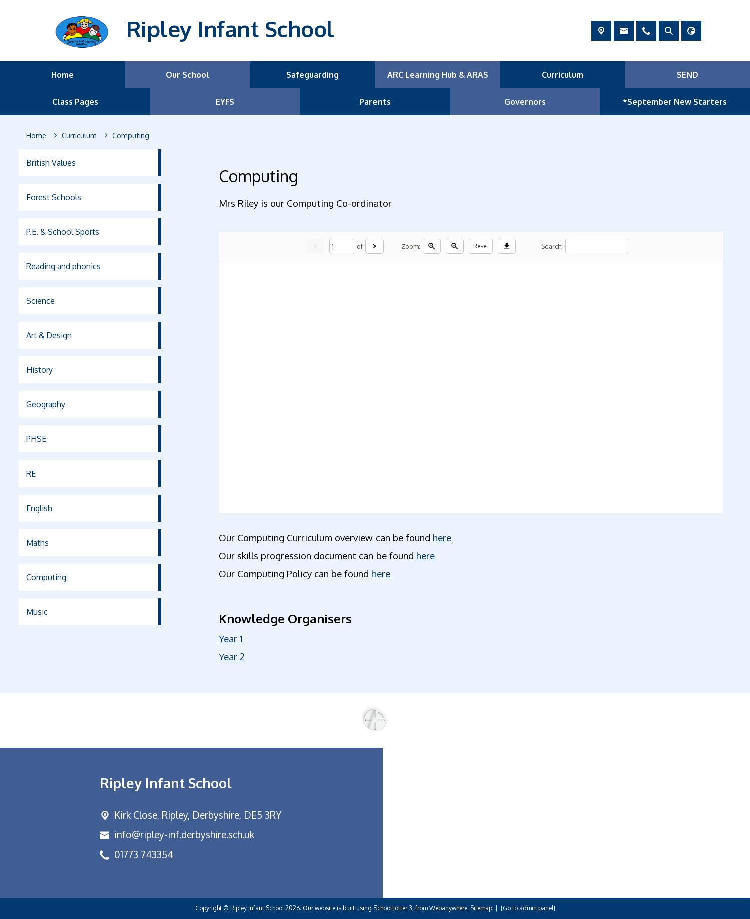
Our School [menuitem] (187, 75)
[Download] (507, 246)
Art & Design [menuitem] (49, 335)
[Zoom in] (432, 246)
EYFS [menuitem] (225, 102)
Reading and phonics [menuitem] (63, 266)
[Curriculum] (79, 135)
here (442, 537)
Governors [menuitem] (525, 102)
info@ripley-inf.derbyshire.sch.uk (184, 834)
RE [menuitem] (31, 474)
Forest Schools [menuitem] (53, 197)
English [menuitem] (39, 508)
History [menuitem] (39, 370)
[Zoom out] (455, 246)
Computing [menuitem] (46, 577)
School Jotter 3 (392, 908)
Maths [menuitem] (37, 543)
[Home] (36, 135)
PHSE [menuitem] (36, 439)
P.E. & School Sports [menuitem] (62, 232)
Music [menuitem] (37, 612)
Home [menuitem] (62, 75)
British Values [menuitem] (51, 163)
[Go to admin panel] (528, 908)
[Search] (596, 246)
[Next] (374, 246)
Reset (480, 246)
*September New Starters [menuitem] (675, 102)
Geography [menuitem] (45, 404)
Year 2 (232, 656)
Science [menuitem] (40, 301)
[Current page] (341, 246)
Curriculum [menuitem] (562, 75)
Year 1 (231, 638)
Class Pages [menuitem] (75, 102)
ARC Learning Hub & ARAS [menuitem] (437, 75)
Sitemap (481, 908)
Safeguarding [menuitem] (312, 75)
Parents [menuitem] (375, 102)
